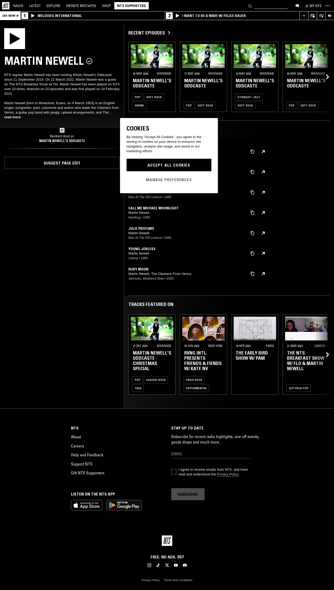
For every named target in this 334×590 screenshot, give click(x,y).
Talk (138, 388)
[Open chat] (297, 5)
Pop (137, 97)
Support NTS (81, 464)
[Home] (5, 5)
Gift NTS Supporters (87, 472)
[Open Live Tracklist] (321, 15)
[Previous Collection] (324, 77)
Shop (106, 5)
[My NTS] (313, 5)
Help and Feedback (87, 454)
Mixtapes (81, 5)
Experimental (196, 388)
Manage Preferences (169, 179)
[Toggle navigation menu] (328, 5)
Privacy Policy (227, 474)
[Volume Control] (329, 15)
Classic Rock (156, 380)
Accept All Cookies (168, 165)
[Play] (14, 38)
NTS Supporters (131, 5)
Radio (18, 5)
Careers (77, 446)
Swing (139, 105)
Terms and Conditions (178, 580)
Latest (35, 5)
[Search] (250, 5)
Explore (53, 5)
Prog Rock (194, 380)
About (76, 436)
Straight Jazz (248, 97)
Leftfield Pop (298, 388)
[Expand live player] (304, 15)
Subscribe (188, 494)
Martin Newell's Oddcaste (62, 141)
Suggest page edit (62, 163)
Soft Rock (154, 97)
